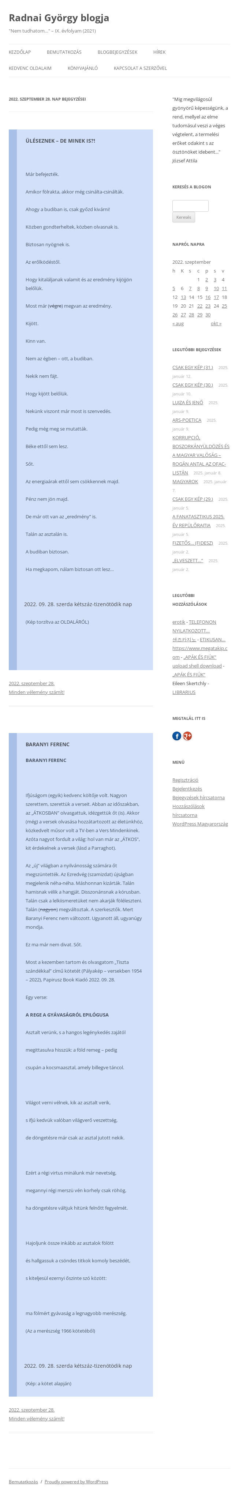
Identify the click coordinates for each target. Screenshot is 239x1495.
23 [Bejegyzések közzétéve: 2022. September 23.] (207, 306)
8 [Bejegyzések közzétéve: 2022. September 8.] (198, 288)
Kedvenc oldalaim (30, 68)
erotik (178, 622)
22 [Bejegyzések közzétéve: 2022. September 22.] (199, 306)
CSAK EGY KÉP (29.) (192, 499)
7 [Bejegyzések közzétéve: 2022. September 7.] (190, 288)
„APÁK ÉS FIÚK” (199, 657)
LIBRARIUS (183, 692)
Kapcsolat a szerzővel (140, 68)
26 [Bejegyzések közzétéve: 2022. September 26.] (175, 314)
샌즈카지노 (184, 639)
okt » (216, 323)
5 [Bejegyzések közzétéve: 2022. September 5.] (173, 288)
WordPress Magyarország (200, 823)
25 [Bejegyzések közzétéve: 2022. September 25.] (224, 306)
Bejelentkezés (187, 788)
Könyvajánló (83, 68)
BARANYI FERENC (48, 744)
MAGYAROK (185, 481)
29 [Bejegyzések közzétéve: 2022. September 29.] (199, 314)
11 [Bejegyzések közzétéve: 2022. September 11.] (224, 288)
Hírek (159, 52)
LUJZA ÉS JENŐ (187, 402)
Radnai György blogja (59, 17)
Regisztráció (185, 780)
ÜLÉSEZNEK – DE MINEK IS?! (60, 140)
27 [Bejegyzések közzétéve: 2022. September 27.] (183, 314)
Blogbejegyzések (117, 52)
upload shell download (197, 665)
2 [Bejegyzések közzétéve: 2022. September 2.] (206, 279)
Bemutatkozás (64, 52)
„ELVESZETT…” (187, 560)
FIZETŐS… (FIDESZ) (192, 543)
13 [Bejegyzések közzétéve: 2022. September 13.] (183, 297)
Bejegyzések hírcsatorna (198, 797)
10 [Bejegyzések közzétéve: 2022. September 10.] (216, 288)
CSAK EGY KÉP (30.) (192, 385)
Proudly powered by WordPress (76, 1482)
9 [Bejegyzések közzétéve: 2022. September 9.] (206, 288)
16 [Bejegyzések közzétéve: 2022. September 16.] (207, 297)
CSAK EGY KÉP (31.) (192, 367)
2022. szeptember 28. (32, 683)
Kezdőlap (20, 52)
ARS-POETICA (186, 420)
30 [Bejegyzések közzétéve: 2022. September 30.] (207, 314)
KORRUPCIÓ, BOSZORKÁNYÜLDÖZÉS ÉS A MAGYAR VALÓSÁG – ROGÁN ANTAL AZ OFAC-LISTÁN (200, 455)
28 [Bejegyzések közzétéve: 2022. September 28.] (191, 314)
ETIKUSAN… (212, 639)
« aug (178, 323)
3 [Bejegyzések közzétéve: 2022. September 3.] (215, 279)
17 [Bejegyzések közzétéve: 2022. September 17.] (216, 297)
